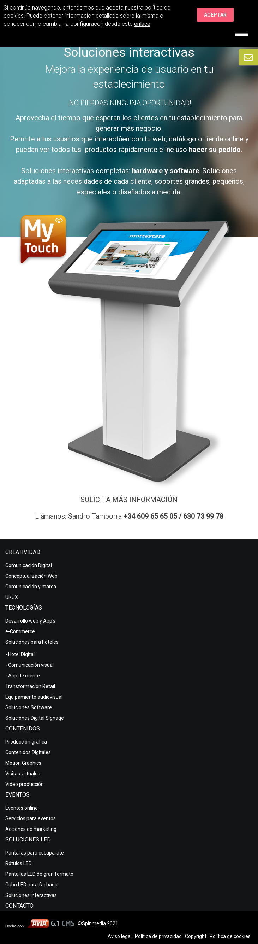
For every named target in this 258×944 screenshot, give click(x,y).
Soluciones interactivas (31, 895)
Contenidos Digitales (28, 752)
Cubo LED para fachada (31, 884)
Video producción (24, 784)
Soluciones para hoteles (32, 642)
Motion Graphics (23, 763)
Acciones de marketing (30, 829)
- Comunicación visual (29, 665)
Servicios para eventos (30, 818)
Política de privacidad (158, 936)
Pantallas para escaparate (34, 853)
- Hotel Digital (20, 654)
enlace (142, 24)
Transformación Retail (30, 686)
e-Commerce (20, 631)
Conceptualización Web (31, 576)
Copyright (195, 936)
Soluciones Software (28, 707)
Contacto (19, 905)
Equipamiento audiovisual (33, 697)
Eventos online (21, 808)
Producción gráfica (26, 742)
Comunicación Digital (28, 565)
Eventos (17, 794)
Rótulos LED (18, 863)
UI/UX (11, 597)
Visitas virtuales (22, 773)
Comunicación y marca (30, 586)
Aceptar (215, 15)
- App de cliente (22, 675)
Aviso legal (120, 936)
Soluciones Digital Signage (34, 718)
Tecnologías (23, 607)
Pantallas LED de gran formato (39, 874)
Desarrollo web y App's (30, 621)
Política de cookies (230, 936)
